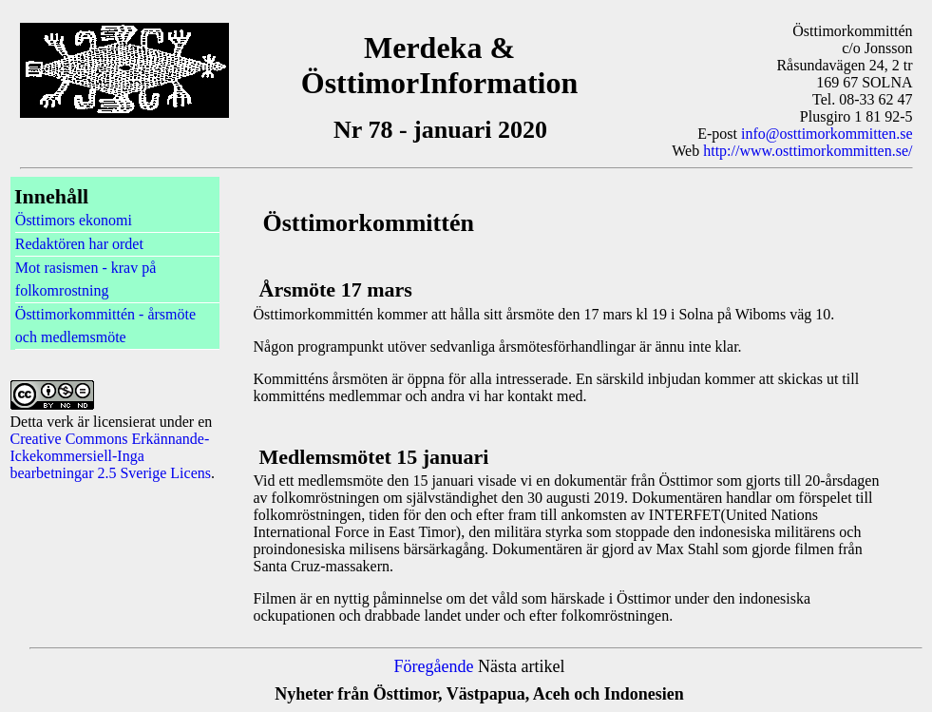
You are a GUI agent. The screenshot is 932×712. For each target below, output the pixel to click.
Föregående (434, 666)
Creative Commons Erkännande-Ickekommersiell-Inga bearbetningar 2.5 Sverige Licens (110, 456)
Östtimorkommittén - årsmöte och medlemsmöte (105, 325)
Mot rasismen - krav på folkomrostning (85, 279)
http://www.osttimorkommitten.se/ (807, 151)
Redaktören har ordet (79, 244)
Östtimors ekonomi (73, 220)
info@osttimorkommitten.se (827, 133)
